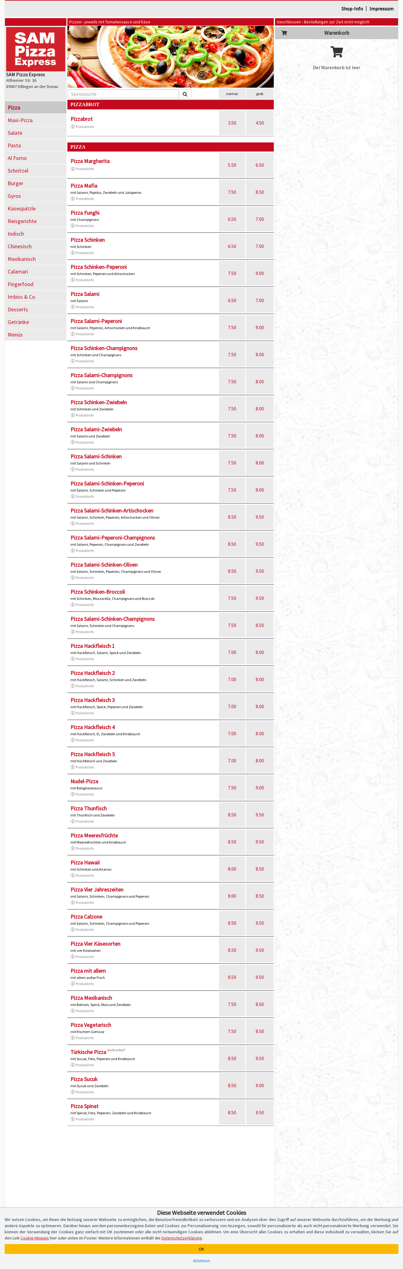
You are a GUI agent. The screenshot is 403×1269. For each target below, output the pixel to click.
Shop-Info (352, 9)
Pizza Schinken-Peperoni (98, 266)
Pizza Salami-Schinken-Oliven (104, 564)
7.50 (232, 192)
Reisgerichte (22, 221)
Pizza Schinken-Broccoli (97, 591)
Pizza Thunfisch (88, 808)
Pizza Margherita (90, 161)
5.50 (232, 165)
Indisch (16, 233)
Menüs (15, 334)
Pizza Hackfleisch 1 (92, 645)
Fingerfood (21, 284)
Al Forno (17, 158)
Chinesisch (20, 246)
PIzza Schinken (87, 239)
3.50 (232, 123)
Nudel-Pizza (84, 781)
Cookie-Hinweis (35, 1238)
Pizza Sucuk (84, 1079)
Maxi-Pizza (20, 120)
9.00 (260, 273)
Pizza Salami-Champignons (101, 375)
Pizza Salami (84, 293)
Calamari (18, 271)
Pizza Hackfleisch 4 (92, 727)
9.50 (260, 517)
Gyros (14, 195)
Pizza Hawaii (85, 862)
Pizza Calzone (86, 916)
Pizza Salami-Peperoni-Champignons (112, 537)
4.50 (260, 123)
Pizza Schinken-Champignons (104, 348)
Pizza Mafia (83, 185)
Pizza (14, 107)
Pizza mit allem (88, 970)
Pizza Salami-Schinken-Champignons (112, 618)
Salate (15, 132)
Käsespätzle (22, 208)
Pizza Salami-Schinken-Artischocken (111, 510)
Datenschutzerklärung (182, 1238)
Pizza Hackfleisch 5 (92, 754)
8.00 (260, 354)
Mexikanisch (22, 258)
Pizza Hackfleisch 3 (92, 700)
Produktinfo (82, 126)
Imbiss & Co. (22, 296)
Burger (15, 183)
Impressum (381, 9)
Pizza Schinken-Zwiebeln (98, 402)
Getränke (18, 321)
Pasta (14, 145)
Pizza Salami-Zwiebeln (96, 429)
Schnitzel (18, 170)
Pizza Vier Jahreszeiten (96, 889)
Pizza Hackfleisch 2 (92, 672)
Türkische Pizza (88, 1052)
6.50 (260, 165)
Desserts (18, 309)
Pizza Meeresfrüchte (94, 835)
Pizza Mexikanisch (91, 997)
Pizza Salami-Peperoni (96, 321)
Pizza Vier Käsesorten (95, 943)
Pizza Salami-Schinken (96, 456)
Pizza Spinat (84, 1106)
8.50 (260, 192)
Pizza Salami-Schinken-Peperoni (107, 483)
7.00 (260, 219)
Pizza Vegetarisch (90, 1024)
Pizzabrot (81, 118)
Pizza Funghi (84, 212)
